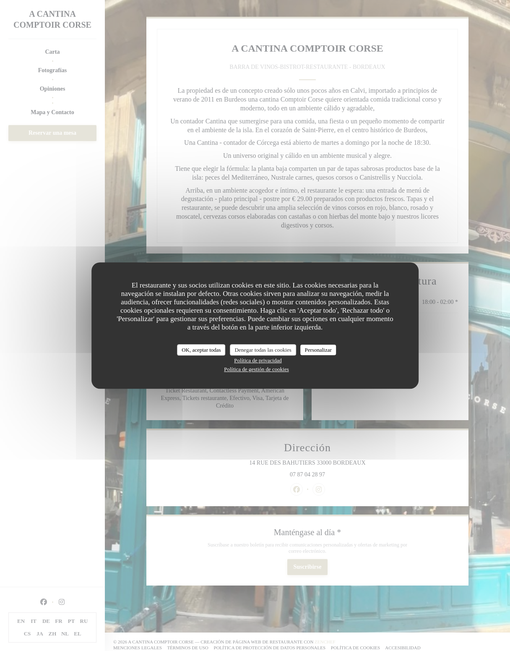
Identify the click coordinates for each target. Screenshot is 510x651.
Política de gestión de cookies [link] (256, 369)
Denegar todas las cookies (262, 350)
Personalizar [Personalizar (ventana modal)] (318, 350)
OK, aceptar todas (201, 350)
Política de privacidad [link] (257, 360)
